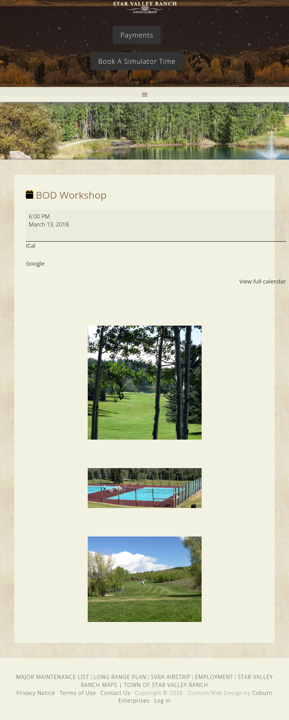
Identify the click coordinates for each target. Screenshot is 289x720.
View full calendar (262, 281)
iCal (30, 245)
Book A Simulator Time (137, 61)
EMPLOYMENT (214, 676)
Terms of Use (78, 692)
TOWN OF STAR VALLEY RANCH (166, 684)
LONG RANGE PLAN (120, 676)
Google (35, 263)
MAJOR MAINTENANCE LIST (52, 676)
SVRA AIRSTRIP (170, 676)
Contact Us (116, 692)
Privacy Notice (35, 692)
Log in (162, 700)
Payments (136, 35)
